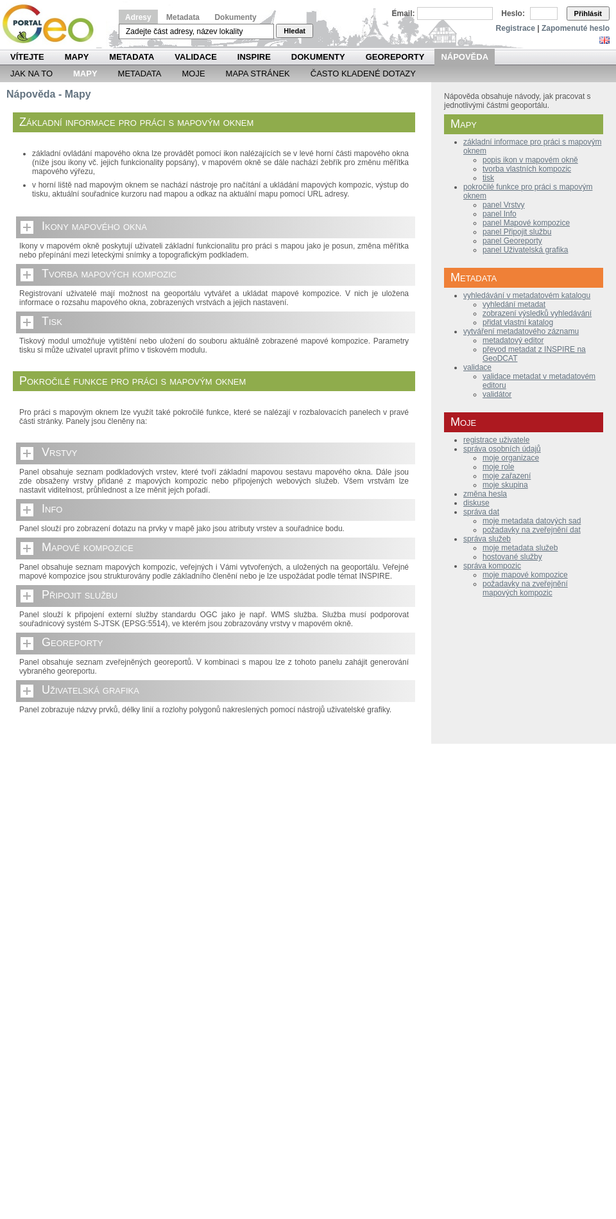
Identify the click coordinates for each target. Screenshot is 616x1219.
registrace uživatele (496, 439)
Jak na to (31, 73)
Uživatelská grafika (90, 689)
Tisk (52, 321)
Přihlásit (588, 13)
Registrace (515, 28)
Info (52, 508)
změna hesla (485, 493)
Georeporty (395, 57)
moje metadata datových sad (532, 520)
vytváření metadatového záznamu (521, 331)
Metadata (183, 17)
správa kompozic (492, 565)
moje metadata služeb (520, 547)
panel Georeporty (512, 240)
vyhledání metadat (514, 304)
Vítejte (27, 57)
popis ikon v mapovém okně (530, 159)
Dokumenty (235, 17)
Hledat (294, 31)
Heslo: (513, 13)
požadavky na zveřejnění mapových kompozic (525, 588)
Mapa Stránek (258, 73)
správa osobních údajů (502, 448)
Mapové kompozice (87, 547)
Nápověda (464, 57)
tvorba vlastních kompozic (527, 168)
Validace (195, 57)
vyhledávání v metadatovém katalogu (526, 295)
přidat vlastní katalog (518, 322)
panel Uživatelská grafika (525, 249)
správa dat (481, 511)
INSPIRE (254, 57)
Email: (403, 13)
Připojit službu (79, 594)
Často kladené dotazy (363, 73)
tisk (488, 177)
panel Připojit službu (517, 231)
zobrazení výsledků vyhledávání (537, 313)
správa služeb (487, 538)
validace (477, 367)
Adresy (138, 17)
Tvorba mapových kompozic (109, 273)
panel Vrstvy (504, 204)
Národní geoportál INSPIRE (53, 24)
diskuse (476, 502)
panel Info (500, 213)
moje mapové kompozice (525, 574)
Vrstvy (59, 452)
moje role (498, 466)
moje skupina (505, 484)
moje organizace (511, 457)
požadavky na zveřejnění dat (532, 529)
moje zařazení (507, 475)
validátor (497, 394)
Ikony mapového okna (94, 226)
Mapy (77, 57)
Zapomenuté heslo (576, 28)
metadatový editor (513, 340)
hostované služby (512, 556)
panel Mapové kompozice (526, 222)
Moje (193, 73)
